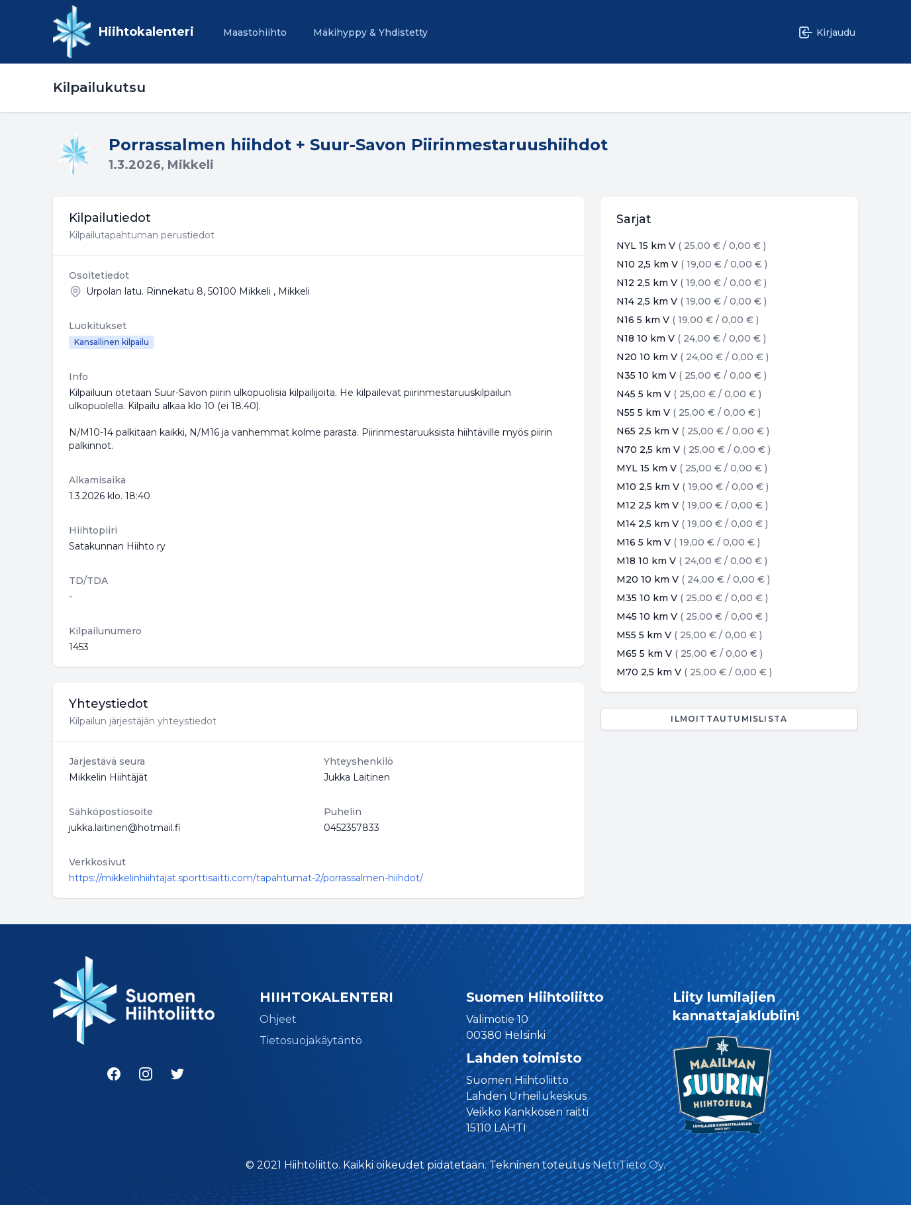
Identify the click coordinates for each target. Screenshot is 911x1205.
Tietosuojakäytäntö (311, 1040)
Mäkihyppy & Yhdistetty (370, 32)
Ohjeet (278, 1019)
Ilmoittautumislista (729, 719)
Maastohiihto (255, 32)
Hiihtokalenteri (146, 31)
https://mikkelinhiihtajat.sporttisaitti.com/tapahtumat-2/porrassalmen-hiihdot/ (246, 878)
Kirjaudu (826, 32)
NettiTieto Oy (628, 1165)
